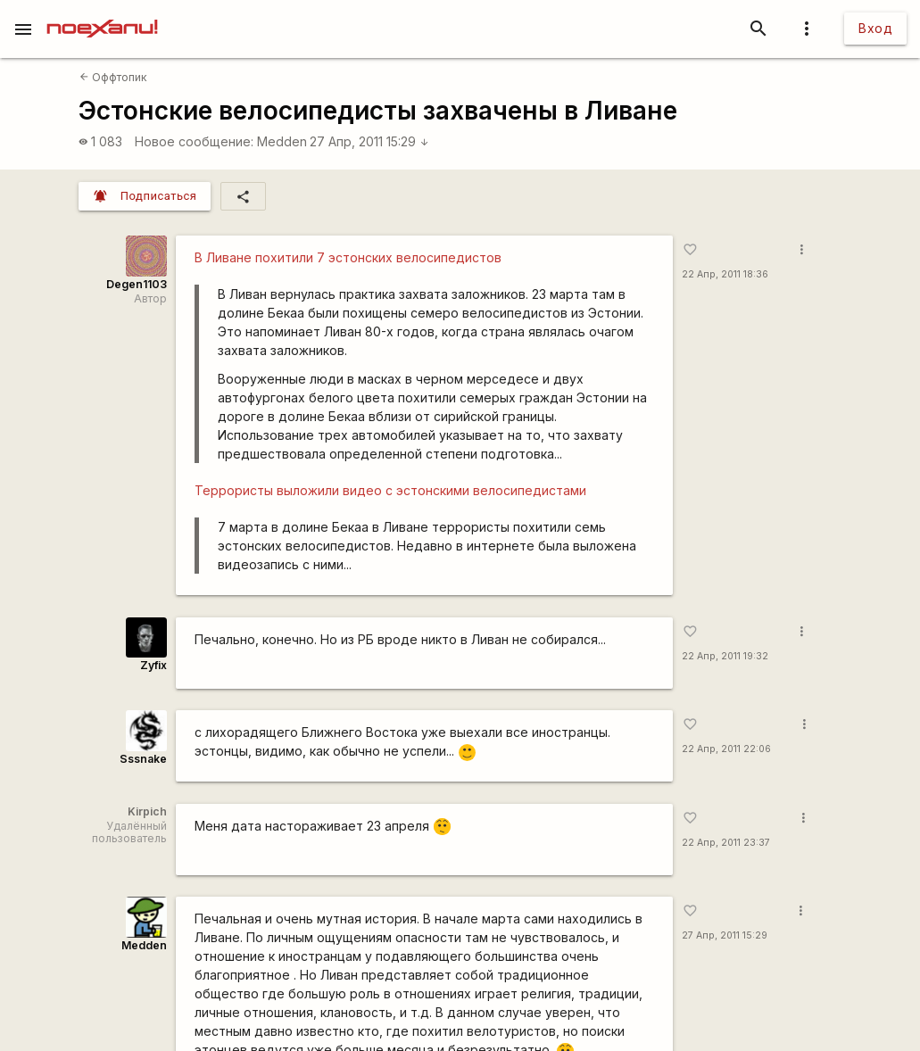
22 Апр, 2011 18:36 (725, 274)
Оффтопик (113, 77)
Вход (875, 28)
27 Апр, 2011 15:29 (369, 141)
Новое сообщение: (194, 141)
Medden (282, 141)
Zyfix (153, 665)
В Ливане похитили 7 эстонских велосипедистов (348, 257)
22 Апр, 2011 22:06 (726, 749)
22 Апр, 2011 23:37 (726, 842)
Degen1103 (136, 284)
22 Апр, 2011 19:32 (725, 656)
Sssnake (143, 758)
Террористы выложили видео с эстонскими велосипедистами (390, 490)
